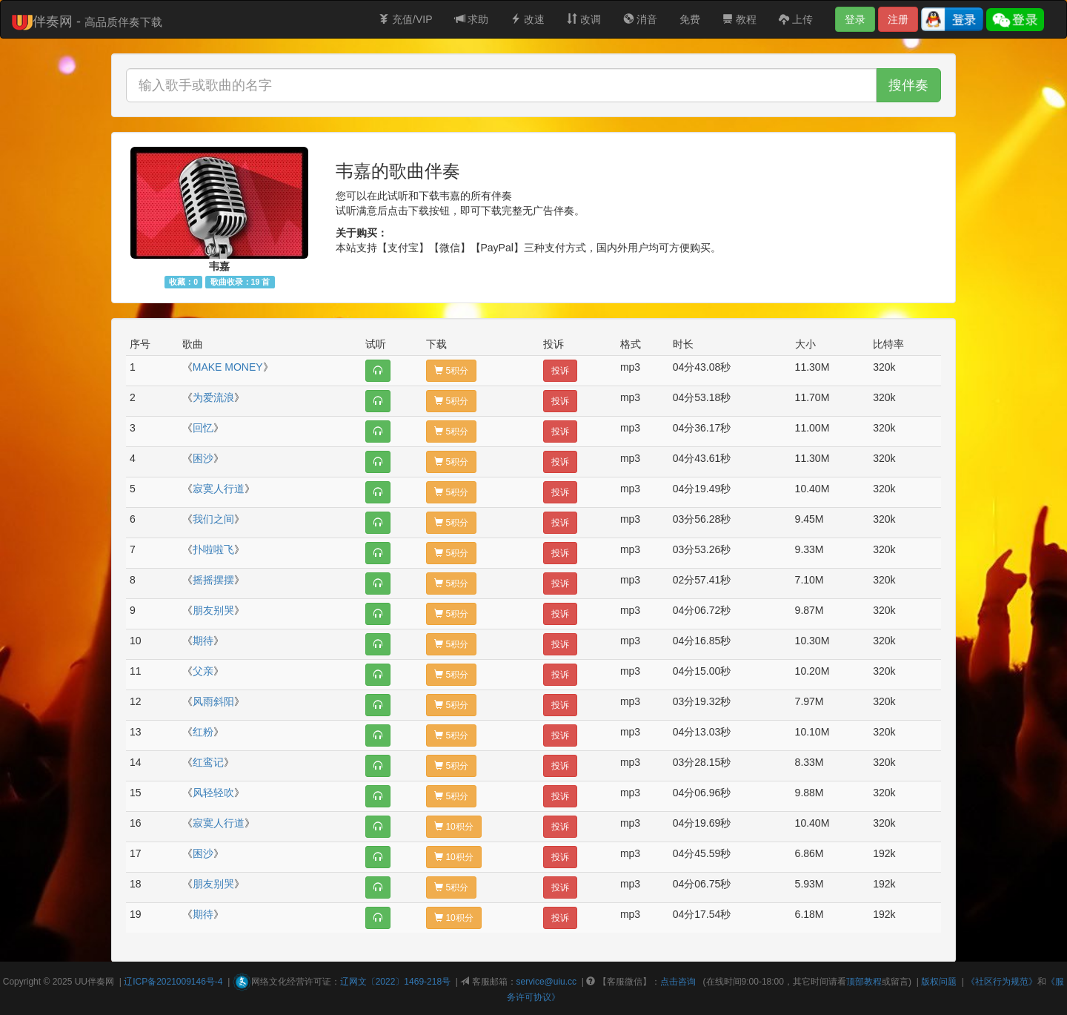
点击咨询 (678, 981)
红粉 (203, 732)
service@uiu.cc (546, 981)
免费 (689, 19)
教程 (739, 19)
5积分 (451, 371)
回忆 (203, 428)
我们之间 (213, 519)
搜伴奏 (908, 85)
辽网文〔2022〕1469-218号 (395, 981)
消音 (640, 19)
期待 (203, 641)
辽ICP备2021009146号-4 (173, 981)
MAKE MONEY (228, 367)
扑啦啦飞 (213, 549)
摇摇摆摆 (213, 580)
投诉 (560, 371)
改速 (528, 19)
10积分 (453, 826)
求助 (472, 19)
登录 (855, 19)
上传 (796, 19)
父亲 (203, 671)
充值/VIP (405, 19)
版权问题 (939, 981)
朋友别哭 (213, 610)
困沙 (203, 458)
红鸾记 (208, 762)
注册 (898, 19)
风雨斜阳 (213, 701)
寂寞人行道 (219, 489)
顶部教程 (864, 981)
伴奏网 (100, 981)
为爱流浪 (213, 397)
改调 (584, 19)
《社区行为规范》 (1001, 981)
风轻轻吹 (213, 793)
